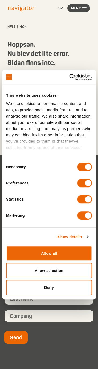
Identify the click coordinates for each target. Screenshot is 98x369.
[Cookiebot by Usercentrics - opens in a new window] (70, 77)
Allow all (49, 253)
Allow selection (49, 270)
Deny (49, 287)
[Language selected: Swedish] (61, 8)
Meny (76, 8)
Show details (70, 237)
